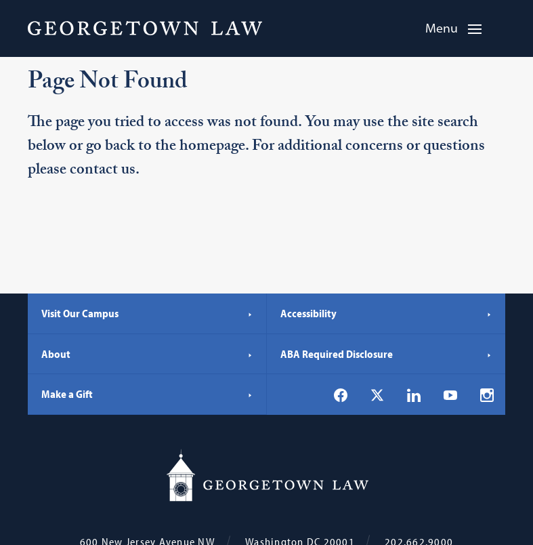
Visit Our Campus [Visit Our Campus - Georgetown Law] (147, 313)
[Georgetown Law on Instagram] (487, 395)
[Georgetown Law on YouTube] (450, 394)
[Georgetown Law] (145, 28)
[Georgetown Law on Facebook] (340, 395)
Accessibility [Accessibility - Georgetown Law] (386, 313)
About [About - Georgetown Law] (147, 354)
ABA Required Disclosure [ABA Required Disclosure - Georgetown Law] (386, 354)
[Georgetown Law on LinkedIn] (414, 395)
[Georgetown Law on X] (377, 394)
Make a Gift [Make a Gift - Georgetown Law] (147, 394)
